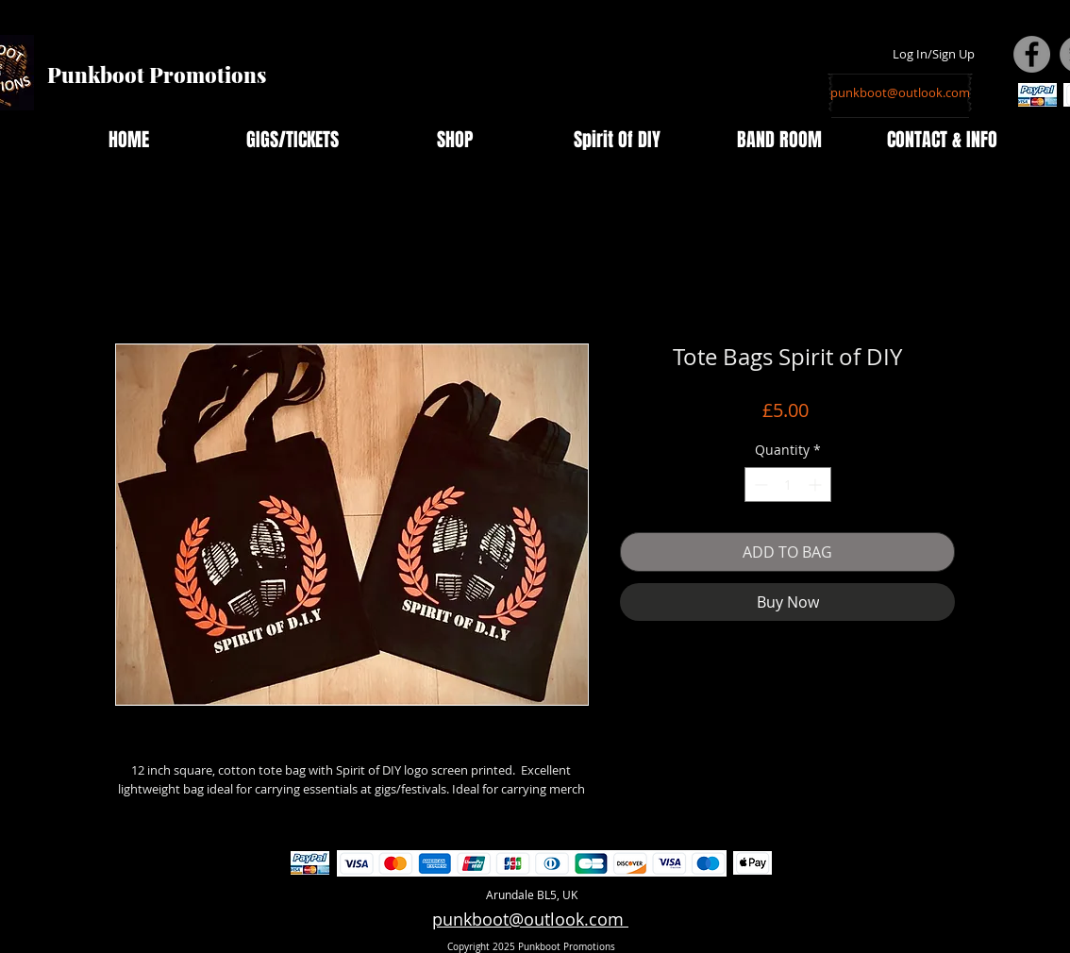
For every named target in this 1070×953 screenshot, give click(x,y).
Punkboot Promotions (156, 74)
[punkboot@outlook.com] (900, 92)
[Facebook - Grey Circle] (1031, 54)
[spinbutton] (788, 484)
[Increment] (816, 484)
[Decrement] (759, 484)
